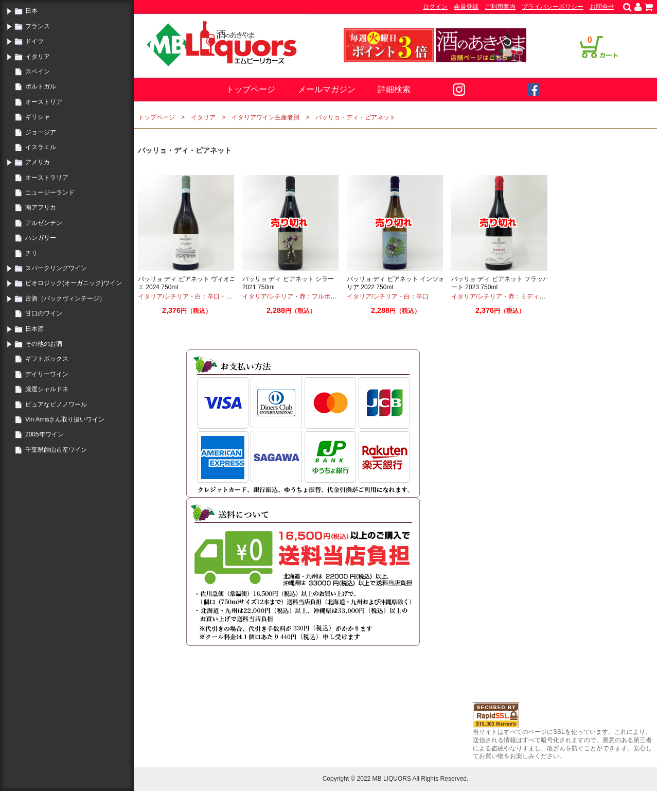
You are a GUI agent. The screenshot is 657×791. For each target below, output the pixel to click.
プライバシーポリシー (552, 6)
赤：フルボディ (321, 296)
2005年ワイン (44, 434)
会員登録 (466, 6)
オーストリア (43, 102)
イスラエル (40, 147)
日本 (31, 10)
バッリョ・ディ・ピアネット (355, 117)
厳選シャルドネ (46, 389)
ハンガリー (40, 237)
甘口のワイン (43, 313)
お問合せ (602, 6)
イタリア (37, 56)
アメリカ (37, 162)
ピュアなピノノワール (56, 404)
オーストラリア (46, 177)
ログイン (435, 6)
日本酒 (34, 328)
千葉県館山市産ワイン (56, 449)
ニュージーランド (50, 192)
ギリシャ (37, 116)
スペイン (37, 71)
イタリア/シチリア (163, 296)
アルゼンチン (43, 222)
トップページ (250, 89)
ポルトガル (40, 86)
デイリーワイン (46, 374)
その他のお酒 (43, 343)
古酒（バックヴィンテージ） (65, 298)
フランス (37, 26)
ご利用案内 (500, 6)
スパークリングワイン (56, 268)
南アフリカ (40, 207)
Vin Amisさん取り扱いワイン (64, 419)
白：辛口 (207, 296)
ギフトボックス (46, 358)
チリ (31, 253)
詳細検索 (394, 89)
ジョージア (40, 132)
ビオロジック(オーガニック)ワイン (73, 283)
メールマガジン (327, 89)
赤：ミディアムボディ (539, 296)
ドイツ (34, 41)
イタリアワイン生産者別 (265, 117)
